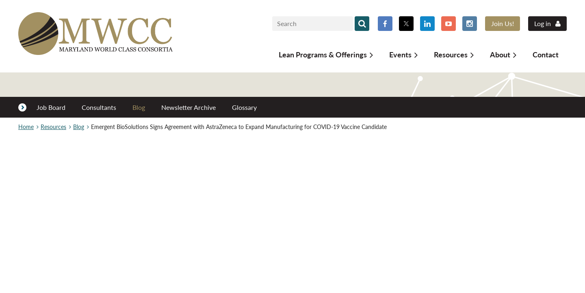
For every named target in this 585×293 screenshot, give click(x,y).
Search (362, 23)
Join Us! (502, 23)
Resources (53, 126)
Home (26, 126)
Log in (542, 23)
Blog (78, 126)
